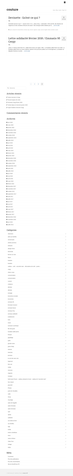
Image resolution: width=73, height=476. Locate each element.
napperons (35, 29)
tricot (9, 435)
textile (9, 429)
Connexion (10, 456)
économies (11, 299)
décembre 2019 (12, 130)
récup (9, 397)
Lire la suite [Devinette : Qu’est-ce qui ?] (57, 25)
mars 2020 (10, 125)
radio (9, 394)
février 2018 (11, 183)
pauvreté (10, 385)
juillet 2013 (10, 224)
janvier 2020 (11, 127)
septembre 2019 (12, 137)
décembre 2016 (12, 217)
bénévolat (10, 251)
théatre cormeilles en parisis (53, 29)
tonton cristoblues (12, 432)
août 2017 (10, 196)
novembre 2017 (12, 189)
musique (10, 376)
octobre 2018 (11, 163)
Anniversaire (11, 239)
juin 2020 (10, 122)
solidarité (10, 417)
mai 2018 (10, 176)
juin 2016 (10, 222)
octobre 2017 (11, 191)
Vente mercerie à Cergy (14, 97)
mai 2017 (10, 204)
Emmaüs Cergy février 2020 (15, 102)
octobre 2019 (11, 135)
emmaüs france (12, 308)
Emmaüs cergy (26, 29)
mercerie (31, 29)
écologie (10, 293)
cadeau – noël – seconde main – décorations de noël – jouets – (24, 266)
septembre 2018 (12, 166)
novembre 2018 (12, 160)
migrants (10, 373)
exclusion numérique (13, 325)
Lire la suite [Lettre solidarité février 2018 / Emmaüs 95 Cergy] (27, 51)
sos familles (11, 423)
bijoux (9, 257)
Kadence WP (25, 473)
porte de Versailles (12, 391)
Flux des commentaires (14, 461)
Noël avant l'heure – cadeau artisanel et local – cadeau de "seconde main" (27, 379)
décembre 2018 (12, 158)
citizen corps (11, 272)
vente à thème (11, 438)
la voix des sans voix (13, 358)
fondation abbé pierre (13, 331)
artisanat (10, 245)
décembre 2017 (12, 186)
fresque (10, 334)
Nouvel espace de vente (14, 100)
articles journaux (12, 242)
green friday (11, 346)
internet (10, 349)
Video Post (10, 441)
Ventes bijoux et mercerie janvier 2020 (18, 105)
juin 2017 (10, 201)
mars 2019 (10, 150)
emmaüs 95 (14, 29)
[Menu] (65, 2)
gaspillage (10, 337)
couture (10, 29)
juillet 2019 (10, 140)
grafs (9, 340)
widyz (9, 447)
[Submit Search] (8, 88)
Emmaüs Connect (12, 305)
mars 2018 (10, 181)
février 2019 (11, 153)
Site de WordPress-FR (13, 464)
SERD (9, 414)
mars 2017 (10, 209)
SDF (9, 411)
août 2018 (10, 168)
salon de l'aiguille (44, 29)
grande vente (11, 343)
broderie (10, 263)
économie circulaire (13, 296)
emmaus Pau (11, 311)
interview (10, 352)
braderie (10, 260)
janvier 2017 (11, 214)
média (9, 367)
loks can (10, 364)
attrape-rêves (11, 248)
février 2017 (11, 211)
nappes (39, 29)
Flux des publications (13, 459)
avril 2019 (10, 148)
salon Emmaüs (12, 405)
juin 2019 (10, 143)
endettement (11, 316)
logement (10, 361)
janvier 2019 (11, 155)
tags (9, 426)
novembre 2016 (12, 219)
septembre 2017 (12, 194)
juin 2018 (10, 173)
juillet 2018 (10, 171)
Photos (10, 388)
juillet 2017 (10, 199)
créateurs (10, 284)
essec (9, 322)
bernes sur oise (12, 254)
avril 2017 (10, 206)
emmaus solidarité (12, 314)
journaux (10, 355)
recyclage (10, 400)
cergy (9, 269)
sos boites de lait (12, 420)
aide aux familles (12, 236)
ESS (9, 319)
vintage (10, 444)
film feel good (11, 328)
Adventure (10, 233)
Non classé (11, 382)
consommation (11, 275)
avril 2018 (10, 178)
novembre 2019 (12, 132)
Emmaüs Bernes (20, 29)
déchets (10, 287)
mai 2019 (10, 145)
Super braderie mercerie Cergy (16, 107)
